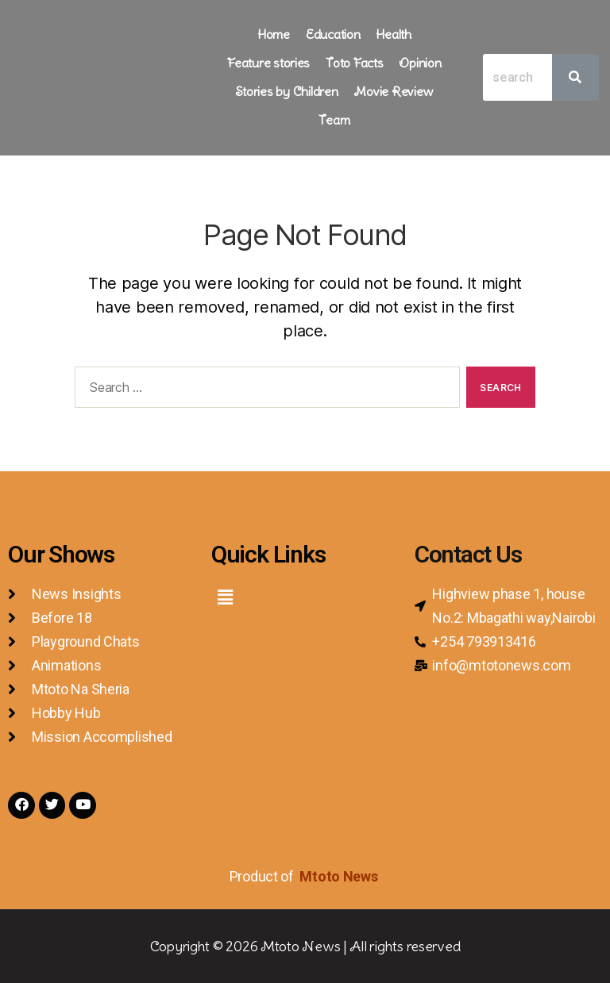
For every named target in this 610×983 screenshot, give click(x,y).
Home (273, 34)
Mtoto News (339, 876)
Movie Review (393, 91)
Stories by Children (286, 91)
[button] (224, 597)
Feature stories (268, 63)
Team (334, 120)
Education (333, 34)
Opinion (420, 63)
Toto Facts (354, 63)
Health (393, 34)
